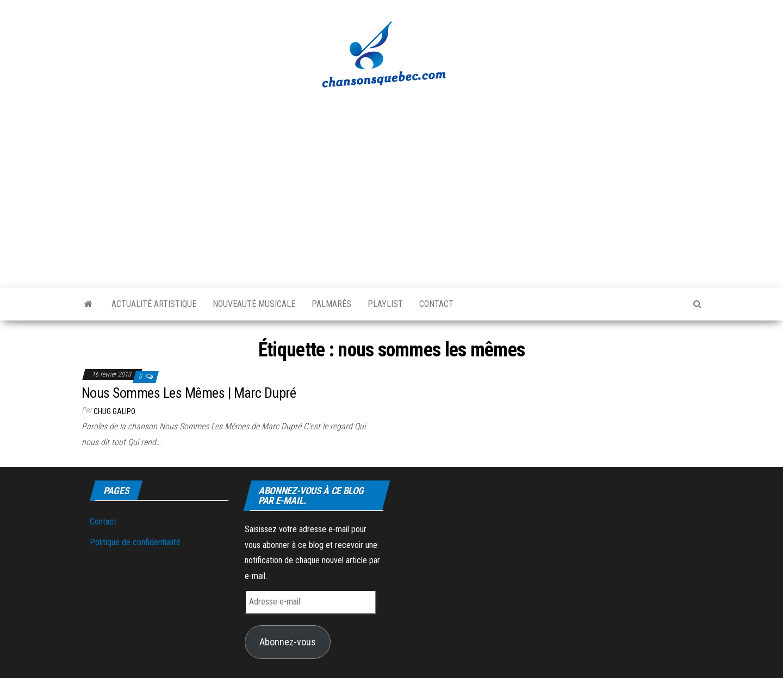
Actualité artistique (153, 304)
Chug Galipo (114, 411)
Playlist (385, 304)
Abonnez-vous (287, 642)
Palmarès (331, 304)
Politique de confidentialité (135, 542)
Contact (436, 304)
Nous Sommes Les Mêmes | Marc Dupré (189, 393)
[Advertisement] (391, 182)
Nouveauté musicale (254, 304)
